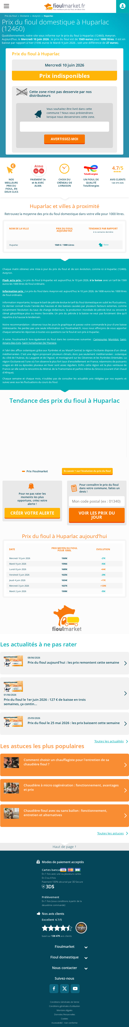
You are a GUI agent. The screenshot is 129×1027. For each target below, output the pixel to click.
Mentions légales (64, 1000)
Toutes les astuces (110, 823)
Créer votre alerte (32, 513)
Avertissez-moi (64, 139)
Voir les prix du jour (97, 515)
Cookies (64, 1008)
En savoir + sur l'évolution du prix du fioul (87, 470)
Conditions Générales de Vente (64, 992)
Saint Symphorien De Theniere (39, 343)
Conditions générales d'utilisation (64, 996)
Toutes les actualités (109, 731)
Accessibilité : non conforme (64, 1013)
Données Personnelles (64, 1004)
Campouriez (100, 339)
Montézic (113, 339)
